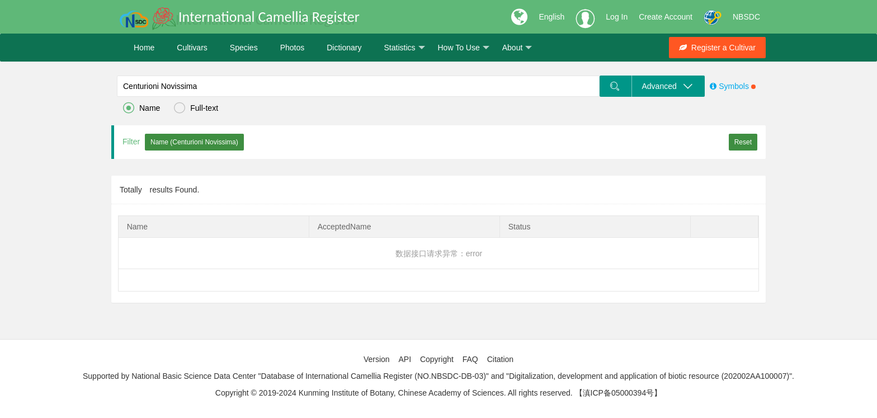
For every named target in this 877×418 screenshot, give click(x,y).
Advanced (668, 86)
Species (244, 47)
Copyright (437, 359)
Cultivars (192, 47)
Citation (500, 359)
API (404, 359)
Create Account (665, 16)
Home (144, 47)
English (551, 16)
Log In (617, 16)
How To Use (463, 48)
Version (377, 359)
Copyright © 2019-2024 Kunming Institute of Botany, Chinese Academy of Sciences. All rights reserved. (394, 392)
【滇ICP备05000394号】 (618, 392)
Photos (292, 47)
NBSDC (746, 16)
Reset (743, 142)
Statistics (404, 48)
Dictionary (344, 47)
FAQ (470, 359)
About (517, 48)
